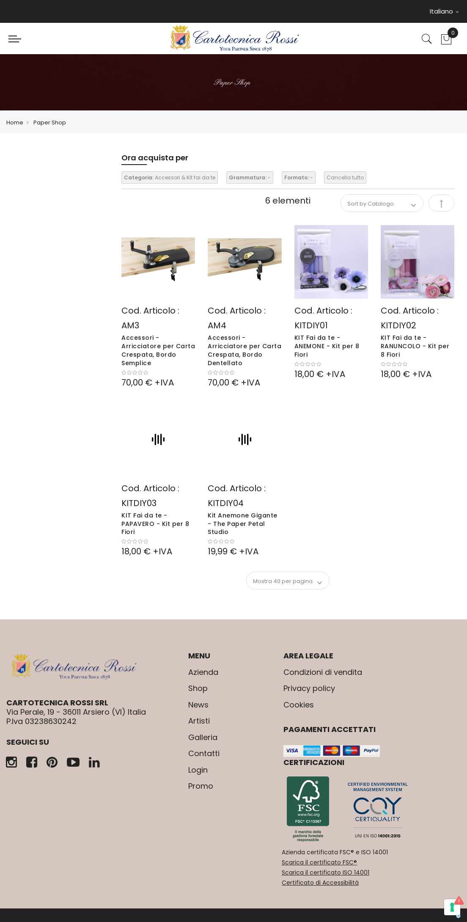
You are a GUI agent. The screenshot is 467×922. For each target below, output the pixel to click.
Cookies (298, 704)
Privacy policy (309, 688)
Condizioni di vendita (322, 672)
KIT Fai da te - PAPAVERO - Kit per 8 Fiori (155, 524)
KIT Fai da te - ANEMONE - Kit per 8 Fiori (327, 346)
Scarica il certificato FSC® (319, 862)
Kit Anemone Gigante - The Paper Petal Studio (242, 524)
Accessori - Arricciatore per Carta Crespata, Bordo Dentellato (244, 350)
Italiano (444, 11)
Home (14, 122)
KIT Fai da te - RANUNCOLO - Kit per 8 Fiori (415, 346)
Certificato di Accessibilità (320, 882)
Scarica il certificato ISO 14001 (325, 872)
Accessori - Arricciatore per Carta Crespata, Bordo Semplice (158, 350)
